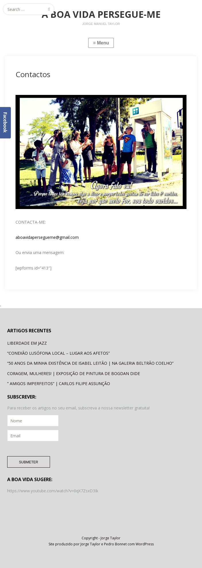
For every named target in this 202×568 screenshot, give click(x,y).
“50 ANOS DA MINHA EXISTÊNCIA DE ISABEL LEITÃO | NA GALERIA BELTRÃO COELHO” (90, 363)
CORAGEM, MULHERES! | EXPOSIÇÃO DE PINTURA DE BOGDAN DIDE (73, 373)
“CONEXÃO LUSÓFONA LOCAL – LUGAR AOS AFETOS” (58, 353)
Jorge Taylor (110, 538)
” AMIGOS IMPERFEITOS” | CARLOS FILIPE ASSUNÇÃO (58, 383)
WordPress (145, 544)
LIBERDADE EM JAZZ (27, 343)
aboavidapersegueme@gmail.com (47, 237)
